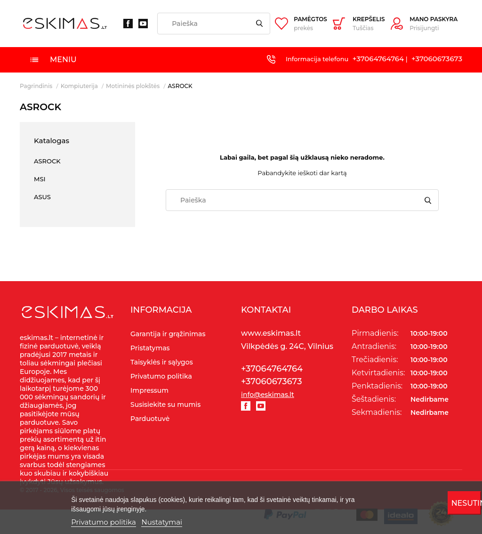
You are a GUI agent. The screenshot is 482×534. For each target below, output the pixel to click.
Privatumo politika (103, 522)
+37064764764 (378, 58)
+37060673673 (436, 58)
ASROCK (47, 161)
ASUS (42, 197)
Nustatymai (161, 522)
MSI (40, 179)
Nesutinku (466, 503)
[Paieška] (213, 23)
